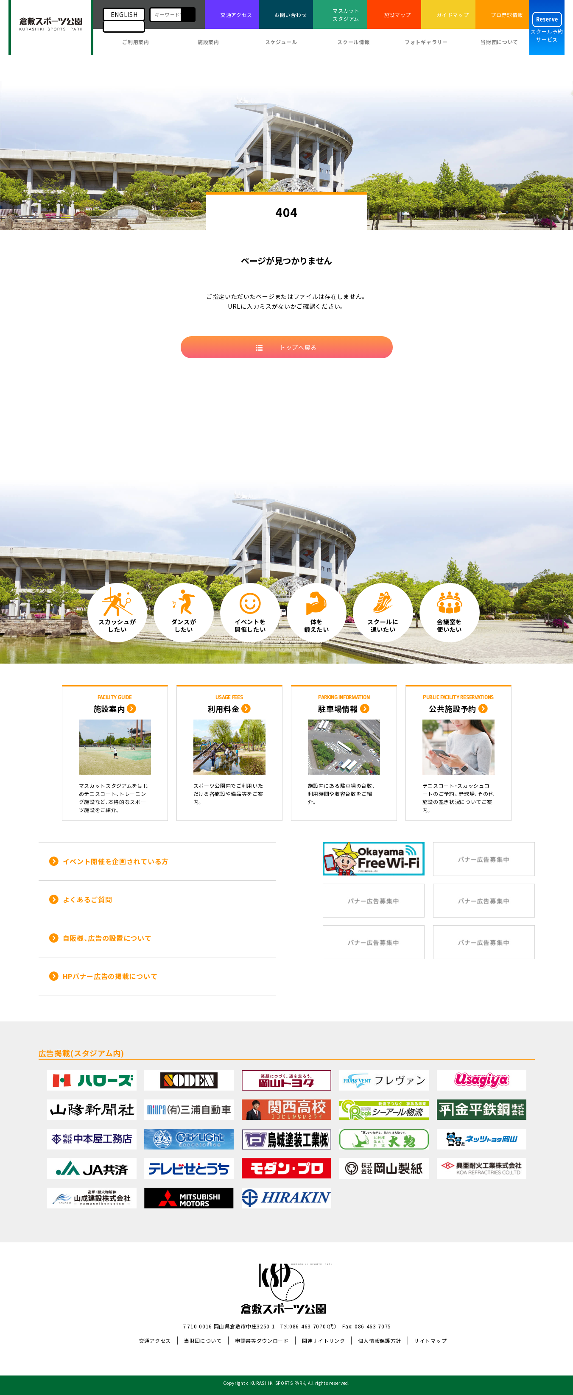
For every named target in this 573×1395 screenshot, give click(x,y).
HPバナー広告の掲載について (110, 976)
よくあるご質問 (87, 899)
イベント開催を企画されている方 (116, 861)
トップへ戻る (298, 347)
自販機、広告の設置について (107, 938)
